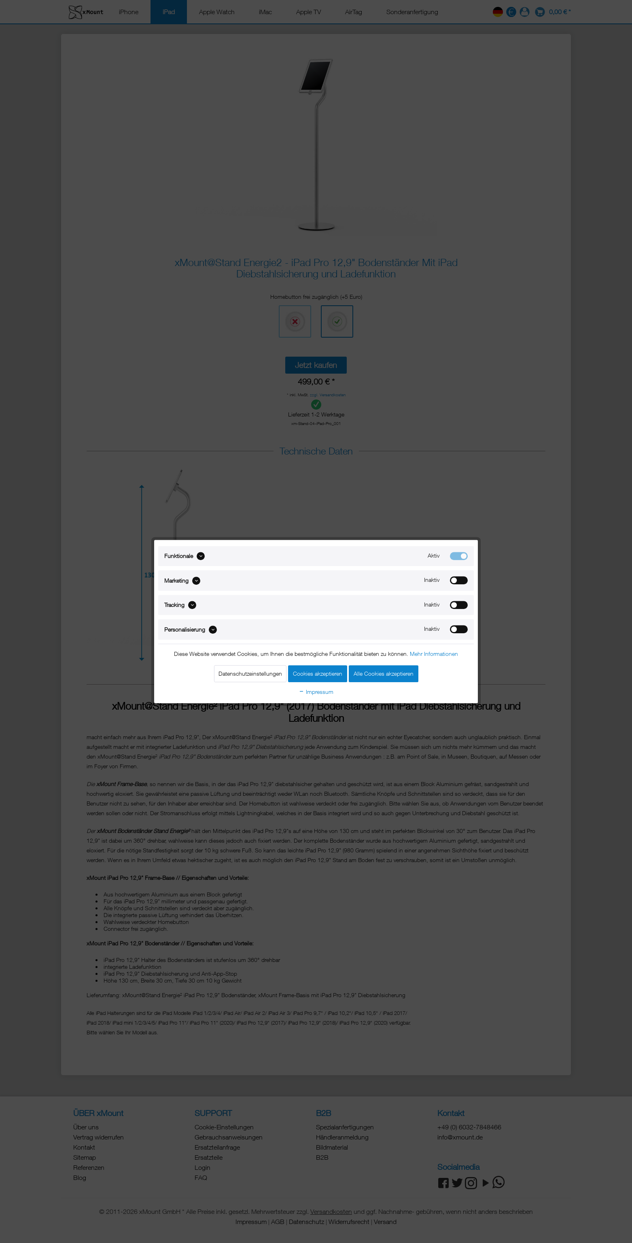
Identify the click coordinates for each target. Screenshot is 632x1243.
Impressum (316, 691)
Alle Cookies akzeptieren (384, 673)
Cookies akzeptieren (317, 673)
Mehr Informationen (434, 653)
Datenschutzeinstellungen (250, 673)
